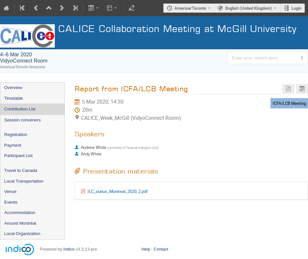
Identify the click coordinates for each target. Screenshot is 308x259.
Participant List (18, 155)
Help (145, 249)
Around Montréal (20, 223)
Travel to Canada (20, 170)
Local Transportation (23, 181)
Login (296, 8)
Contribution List (19, 109)
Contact (161, 249)
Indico (69, 249)
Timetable (13, 98)
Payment (12, 145)
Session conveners (22, 120)
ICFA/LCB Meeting (289, 103)
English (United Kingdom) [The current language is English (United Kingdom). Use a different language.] (248, 8)
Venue (10, 191)
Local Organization (22, 233)
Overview (13, 87)
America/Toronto (190, 8)
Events (11, 202)
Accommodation (19, 212)
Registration (15, 134)
